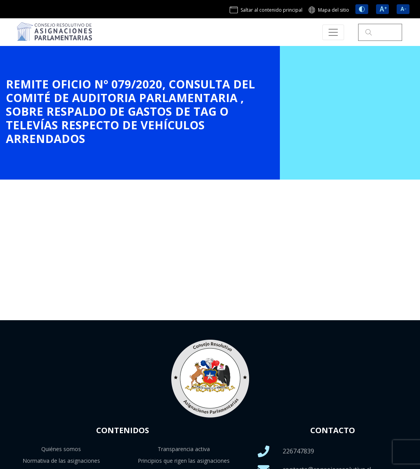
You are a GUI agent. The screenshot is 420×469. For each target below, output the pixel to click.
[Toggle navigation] (333, 32)
